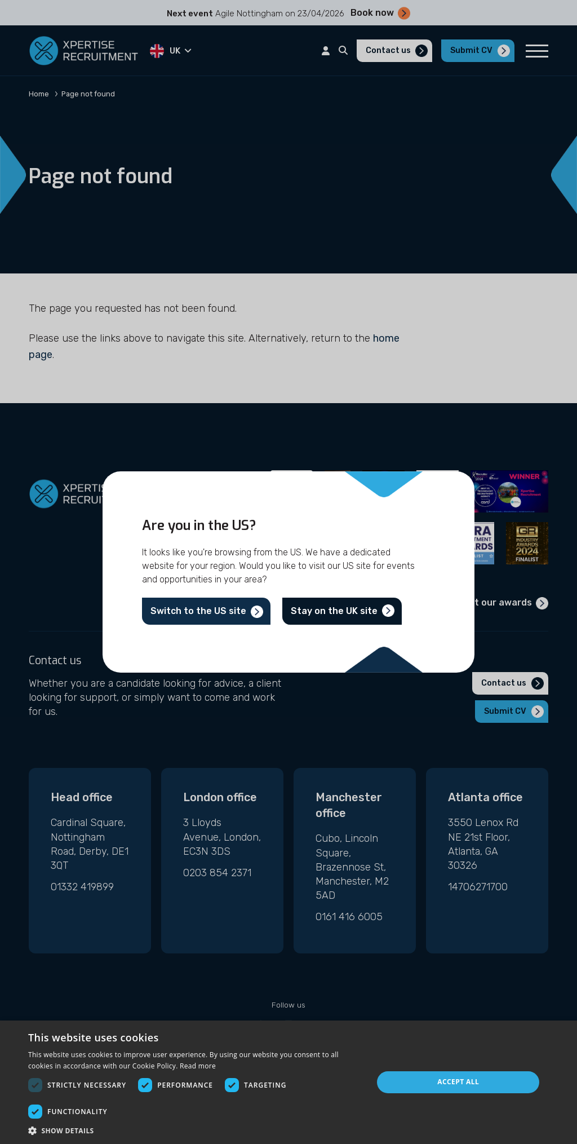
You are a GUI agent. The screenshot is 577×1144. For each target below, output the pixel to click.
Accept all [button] (458, 1081)
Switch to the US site (198, 611)
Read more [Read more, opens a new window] (198, 1066)
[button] (195, 1130)
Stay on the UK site (334, 611)
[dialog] (288, 1082)
